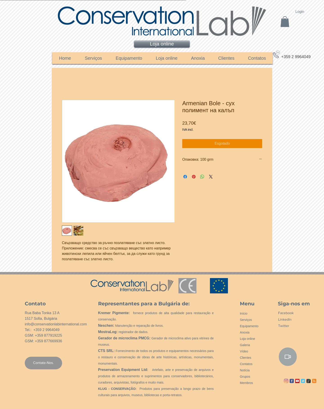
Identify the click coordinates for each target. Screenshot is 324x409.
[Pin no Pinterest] (193, 176)
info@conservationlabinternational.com (56, 324)
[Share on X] (211, 176)
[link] (284, 21)
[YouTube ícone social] (297, 381)
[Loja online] (162, 44)
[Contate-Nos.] (43, 363)
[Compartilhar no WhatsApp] (202, 176)
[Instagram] (286, 381)
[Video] (288, 356)
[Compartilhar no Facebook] (185, 176)
